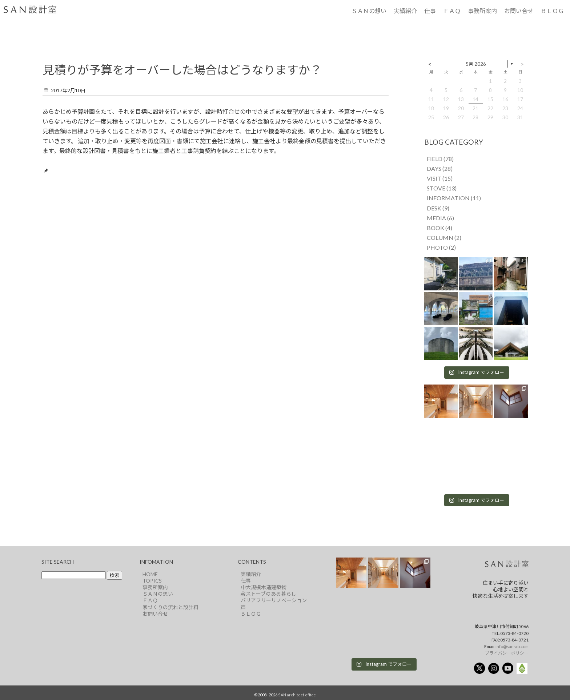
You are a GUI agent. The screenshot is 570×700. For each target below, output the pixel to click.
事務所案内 (482, 10)
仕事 (430, 10)
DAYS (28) (440, 168)
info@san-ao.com (512, 646)
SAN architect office (297, 694)
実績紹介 (405, 10)
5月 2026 (476, 64)
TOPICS (152, 581)
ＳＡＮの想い (369, 10)
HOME (150, 574)
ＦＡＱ (452, 10)
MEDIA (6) (440, 217)
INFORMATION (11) (454, 197)
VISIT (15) (440, 178)
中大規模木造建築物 (263, 587)
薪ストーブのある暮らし (268, 594)
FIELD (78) (440, 158)
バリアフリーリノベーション (274, 600)
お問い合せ (518, 10)
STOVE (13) (442, 188)
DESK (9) (438, 208)
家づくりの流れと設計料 (170, 607)
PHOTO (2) (441, 247)
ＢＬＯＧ (552, 10)
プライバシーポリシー (507, 652)
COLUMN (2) (444, 237)
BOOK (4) (439, 227)
